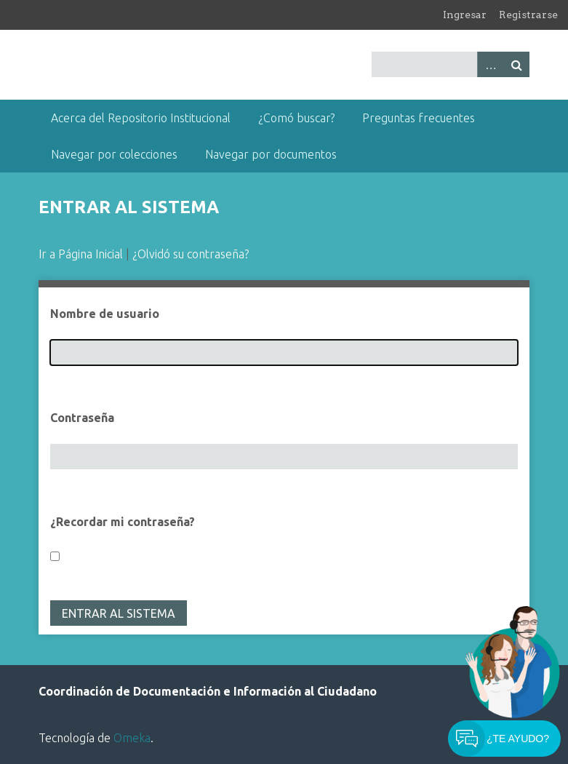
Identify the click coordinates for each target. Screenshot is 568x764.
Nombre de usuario (104, 313)
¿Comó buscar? (296, 117)
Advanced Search (490, 64)
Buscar (516, 64)
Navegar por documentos (271, 154)
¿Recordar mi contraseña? (122, 521)
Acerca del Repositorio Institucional (141, 117)
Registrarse (528, 14)
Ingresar (465, 14)
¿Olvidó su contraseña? (190, 253)
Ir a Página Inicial (81, 253)
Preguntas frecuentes (418, 117)
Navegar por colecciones (114, 154)
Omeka (132, 737)
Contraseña (82, 417)
